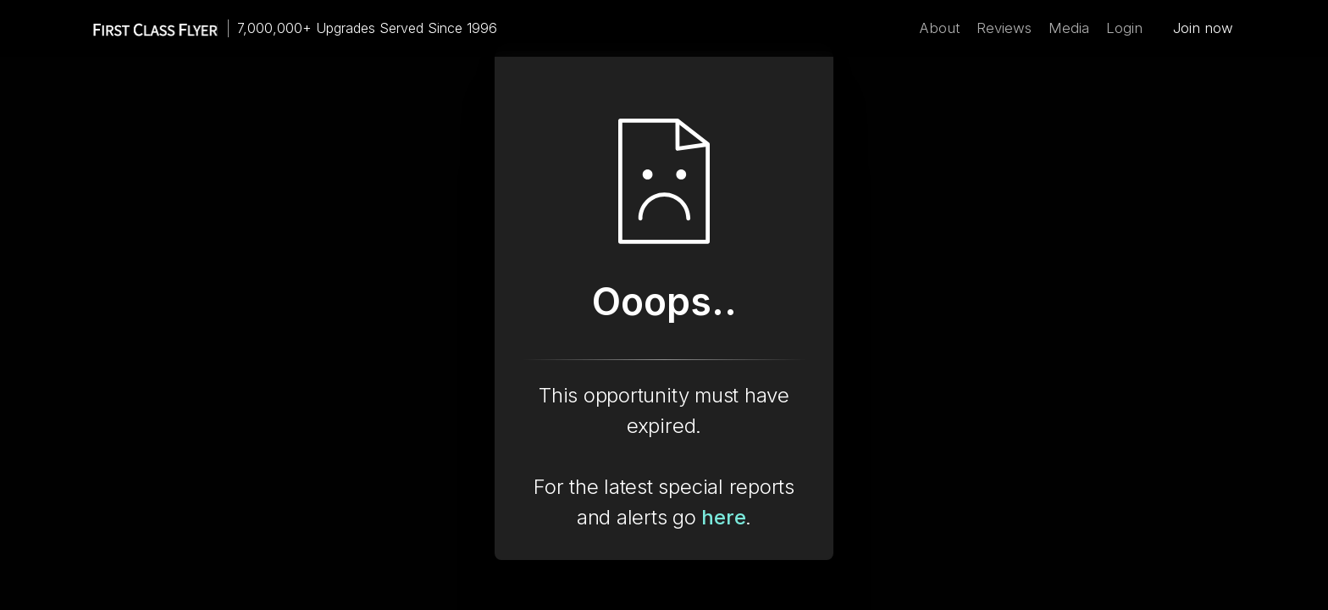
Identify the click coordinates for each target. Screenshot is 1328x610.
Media (1069, 27)
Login (1124, 27)
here (723, 517)
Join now (1203, 27)
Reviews (1004, 27)
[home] (147, 28)
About (939, 27)
